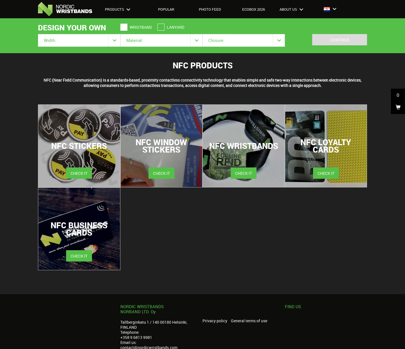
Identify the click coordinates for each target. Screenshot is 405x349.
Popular (166, 9)
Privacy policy (214, 321)
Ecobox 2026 (253, 9)
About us (291, 9)
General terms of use (249, 321)
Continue (339, 39)
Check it (79, 173)
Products (117, 9)
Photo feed (210, 9)
